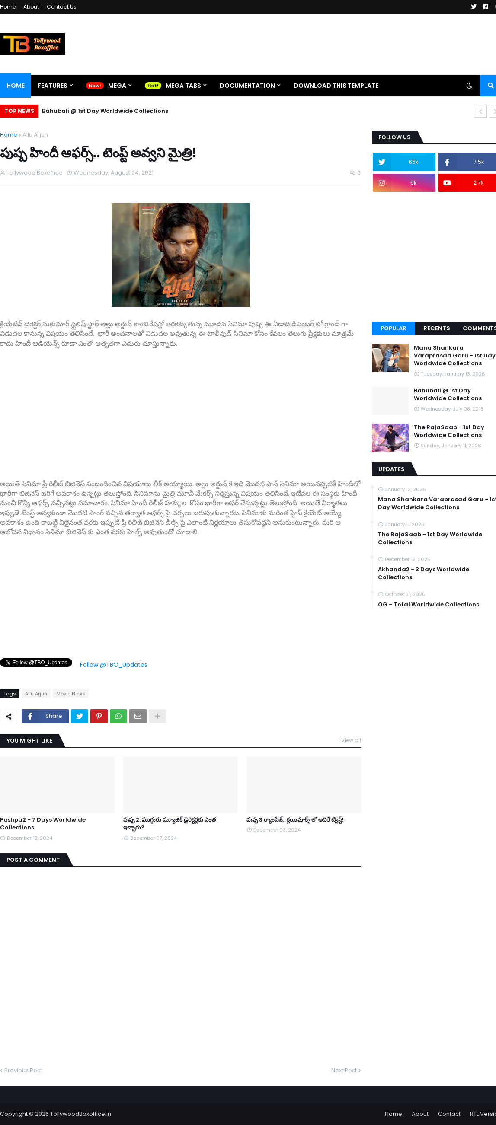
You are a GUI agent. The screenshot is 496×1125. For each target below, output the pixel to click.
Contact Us (62, 6)
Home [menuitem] (15, 85)
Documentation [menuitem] (247, 85)
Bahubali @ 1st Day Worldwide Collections (105, 111)
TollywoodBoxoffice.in (80, 1114)
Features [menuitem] (52, 85)
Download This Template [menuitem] (336, 85)
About (31, 6)
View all (351, 740)
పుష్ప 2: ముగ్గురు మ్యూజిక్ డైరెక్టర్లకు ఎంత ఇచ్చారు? (169, 824)
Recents (436, 328)
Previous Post (23, 1070)
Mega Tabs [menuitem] (183, 85)
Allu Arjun (35, 135)
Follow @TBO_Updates (113, 664)
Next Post (344, 1070)
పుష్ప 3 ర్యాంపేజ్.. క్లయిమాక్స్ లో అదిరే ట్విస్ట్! (295, 820)
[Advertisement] (180, 408)
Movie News (70, 693)
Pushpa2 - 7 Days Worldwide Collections (43, 824)
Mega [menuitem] (117, 85)
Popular (393, 328)
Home (8, 6)
